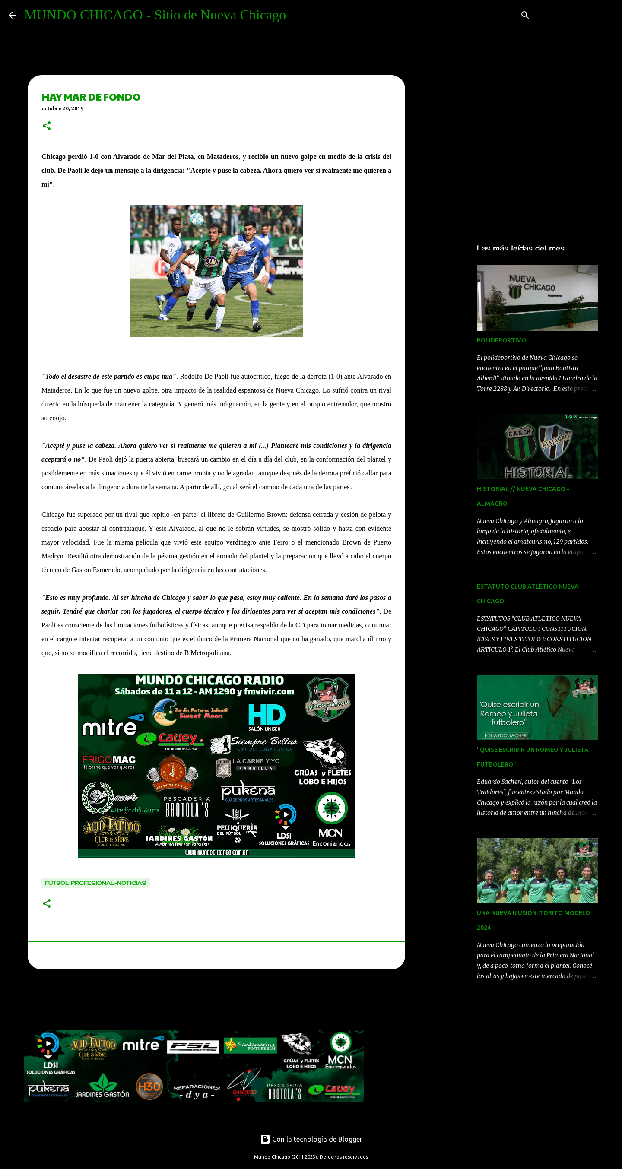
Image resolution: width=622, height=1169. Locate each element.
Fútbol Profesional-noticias (95, 883)
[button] (46, 126)
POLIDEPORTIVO (501, 340)
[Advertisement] (181, 1001)
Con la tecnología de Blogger (311, 1139)
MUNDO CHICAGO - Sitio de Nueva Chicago (155, 14)
